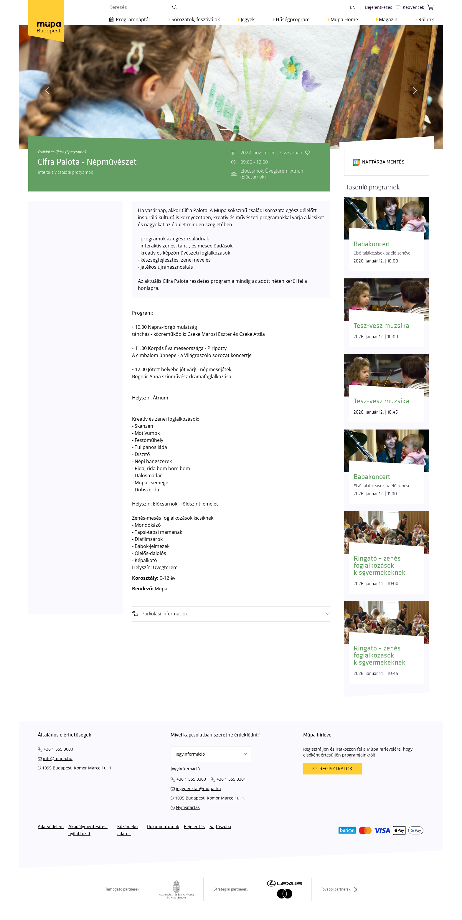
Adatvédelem (51, 827)
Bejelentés (194, 827)
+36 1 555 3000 (58, 749)
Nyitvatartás (188, 807)
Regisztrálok (332, 768)
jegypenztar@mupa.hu (198, 788)
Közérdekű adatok (127, 830)
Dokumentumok (163, 827)
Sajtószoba (220, 827)
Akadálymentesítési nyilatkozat (88, 830)
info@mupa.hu (57, 758)
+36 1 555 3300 (191, 779)
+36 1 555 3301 (231, 779)
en (353, 7)
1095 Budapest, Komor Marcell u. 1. (77, 768)
